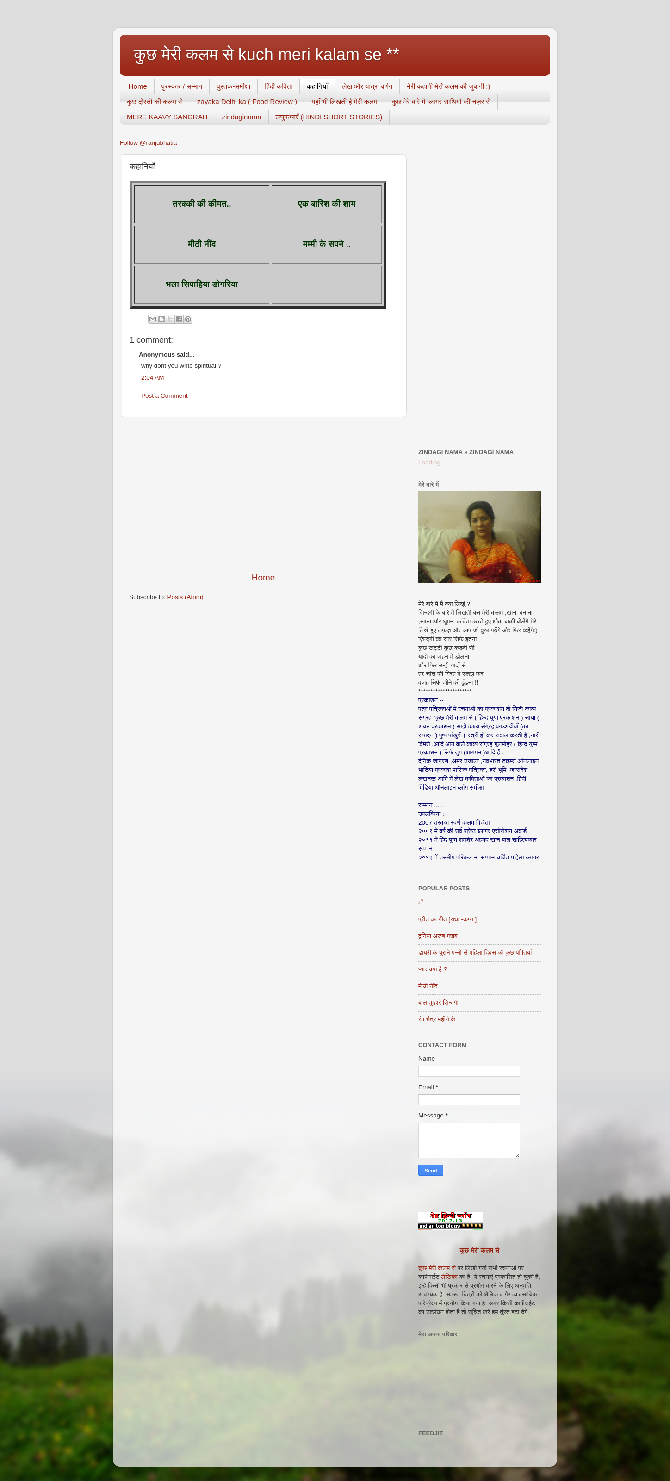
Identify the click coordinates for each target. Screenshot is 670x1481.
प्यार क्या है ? (432, 969)
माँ (420, 902)
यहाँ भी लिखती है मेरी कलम (344, 101)
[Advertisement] (263, 494)
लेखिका (449, 1276)
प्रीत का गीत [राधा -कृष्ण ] (447, 919)
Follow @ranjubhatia (148, 142)
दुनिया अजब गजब (438, 935)
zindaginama (241, 117)
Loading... (432, 462)
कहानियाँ (317, 86)
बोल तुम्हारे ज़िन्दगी (438, 1002)
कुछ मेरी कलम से (480, 1250)
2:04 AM (152, 377)
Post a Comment (164, 395)
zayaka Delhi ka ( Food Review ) (247, 101)
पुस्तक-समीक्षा (233, 86)
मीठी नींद (427, 985)
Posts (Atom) (186, 596)
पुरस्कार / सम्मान (182, 86)
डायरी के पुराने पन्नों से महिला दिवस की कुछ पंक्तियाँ (475, 952)
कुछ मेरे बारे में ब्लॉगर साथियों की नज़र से (441, 101)
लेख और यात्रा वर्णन (367, 86)
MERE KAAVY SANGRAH (167, 117)
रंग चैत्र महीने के (436, 1019)
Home (138, 86)
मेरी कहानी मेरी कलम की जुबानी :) (448, 86)
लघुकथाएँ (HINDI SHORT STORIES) (329, 117)
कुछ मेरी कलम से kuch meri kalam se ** (266, 54)
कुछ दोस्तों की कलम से (155, 101)
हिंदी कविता (278, 86)
